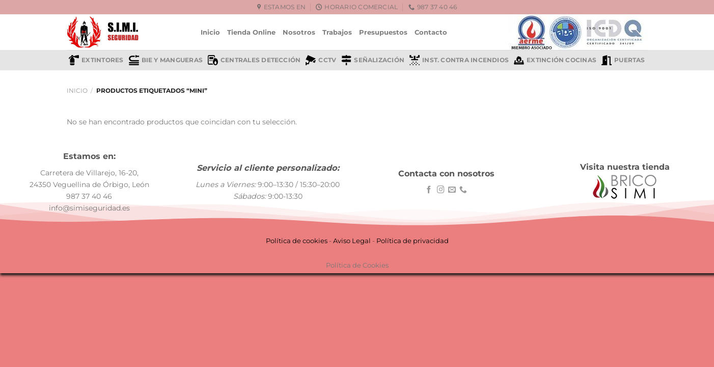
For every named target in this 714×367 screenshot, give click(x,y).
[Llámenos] (463, 190)
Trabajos (337, 32)
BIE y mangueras (166, 60)
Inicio (210, 32)
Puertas (623, 60)
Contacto (431, 32)
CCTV (321, 60)
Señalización (372, 60)
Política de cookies (296, 241)
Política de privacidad (412, 241)
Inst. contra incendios (459, 60)
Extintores (96, 60)
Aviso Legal (352, 241)
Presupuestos (383, 32)
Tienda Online (251, 32)
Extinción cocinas (555, 60)
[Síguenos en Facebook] (429, 190)
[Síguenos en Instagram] (441, 190)
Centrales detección (254, 60)
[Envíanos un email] (452, 190)
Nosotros (299, 32)
